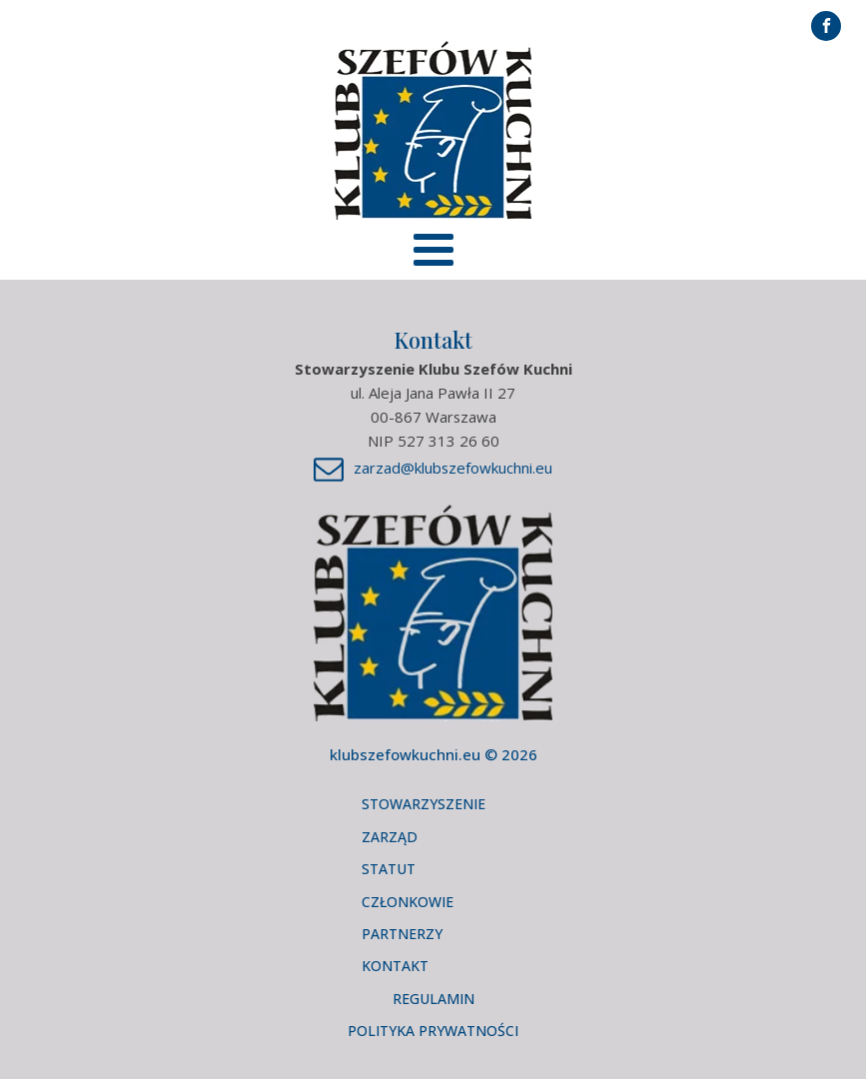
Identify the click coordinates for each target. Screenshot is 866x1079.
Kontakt (395, 965)
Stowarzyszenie (423, 803)
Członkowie (407, 901)
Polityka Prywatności (433, 1030)
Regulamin (433, 998)
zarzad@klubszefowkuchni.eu (453, 468)
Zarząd (390, 836)
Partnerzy (402, 933)
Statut (389, 868)
